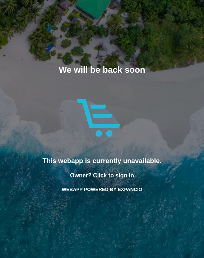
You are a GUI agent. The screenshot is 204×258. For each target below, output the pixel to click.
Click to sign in (113, 175)
